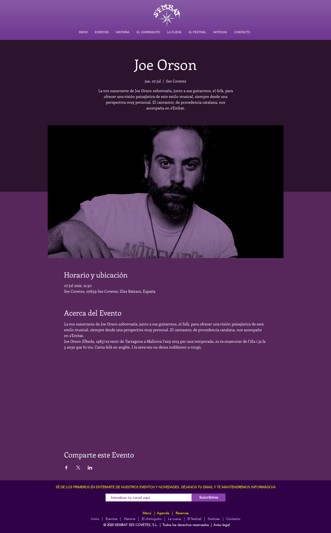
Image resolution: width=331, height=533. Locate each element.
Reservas (182, 513)
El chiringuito (151, 519)
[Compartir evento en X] (78, 468)
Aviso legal (221, 525)
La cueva (174, 519)
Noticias (214, 519)
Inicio (95, 519)
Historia (129, 519)
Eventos (111, 519)
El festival (194, 519)
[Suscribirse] (208, 497)
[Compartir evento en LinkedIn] (90, 468)
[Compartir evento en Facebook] (66, 468)
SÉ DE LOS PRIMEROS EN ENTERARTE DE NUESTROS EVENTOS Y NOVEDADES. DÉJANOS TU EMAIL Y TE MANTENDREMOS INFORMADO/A (166, 487)
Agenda (162, 513)
